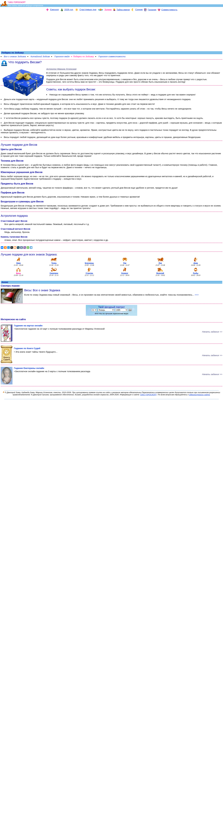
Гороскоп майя (61, 56)
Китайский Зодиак (40, 56)
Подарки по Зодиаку (83, 56)
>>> (197, 294)
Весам (33, 113)
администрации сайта (199, 395)
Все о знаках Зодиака (15, 56)
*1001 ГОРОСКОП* (148, 395)
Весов (63, 79)
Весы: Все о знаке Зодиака (42, 290)
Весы (101, 73)
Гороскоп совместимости (112, 56)
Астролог (61, 69)
